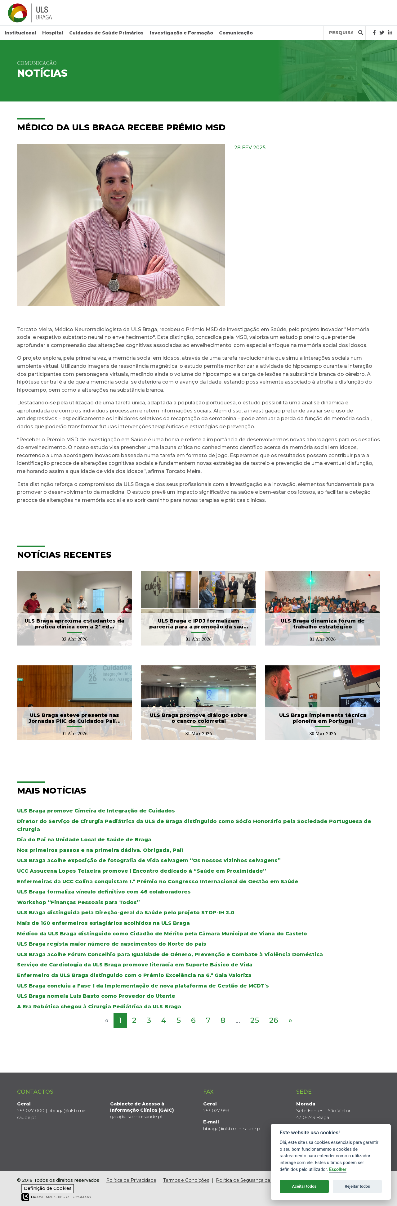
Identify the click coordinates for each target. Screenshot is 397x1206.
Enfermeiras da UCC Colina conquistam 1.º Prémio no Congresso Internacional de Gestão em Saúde (157, 881)
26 (273, 1020)
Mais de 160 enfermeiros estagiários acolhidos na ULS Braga (103, 923)
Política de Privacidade (131, 1180)
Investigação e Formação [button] (181, 33)
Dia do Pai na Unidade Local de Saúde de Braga (84, 840)
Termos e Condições (186, 1180)
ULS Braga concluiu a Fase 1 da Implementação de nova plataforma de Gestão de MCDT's (143, 985)
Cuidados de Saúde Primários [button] (106, 33)
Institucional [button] (20, 33)
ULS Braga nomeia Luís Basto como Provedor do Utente (96, 996)
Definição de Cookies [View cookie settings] (48, 1188)
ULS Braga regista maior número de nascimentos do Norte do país (111, 944)
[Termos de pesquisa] (341, 32)
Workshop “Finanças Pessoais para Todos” (78, 902)
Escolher (337, 1169)
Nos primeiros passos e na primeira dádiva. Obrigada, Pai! (100, 850)
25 (254, 1020)
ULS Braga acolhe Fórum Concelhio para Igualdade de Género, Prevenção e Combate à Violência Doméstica (170, 954)
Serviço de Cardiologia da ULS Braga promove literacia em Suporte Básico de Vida (134, 965)
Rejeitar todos (357, 1186)
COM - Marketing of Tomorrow (56, 1197)
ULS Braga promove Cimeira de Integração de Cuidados (96, 811)
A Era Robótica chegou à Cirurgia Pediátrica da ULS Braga (99, 1006)
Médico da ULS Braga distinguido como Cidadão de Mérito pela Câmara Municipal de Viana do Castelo (162, 933)
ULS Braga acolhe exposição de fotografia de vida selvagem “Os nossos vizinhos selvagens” (149, 860)
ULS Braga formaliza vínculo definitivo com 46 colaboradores (104, 892)
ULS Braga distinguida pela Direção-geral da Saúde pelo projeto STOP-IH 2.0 (125, 913)
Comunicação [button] (236, 33)
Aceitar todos (304, 1186)
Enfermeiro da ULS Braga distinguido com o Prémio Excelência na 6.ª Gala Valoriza (134, 975)
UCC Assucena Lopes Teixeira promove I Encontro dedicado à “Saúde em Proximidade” (141, 871)
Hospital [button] (52, 33)
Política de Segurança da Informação (256, 1180)
